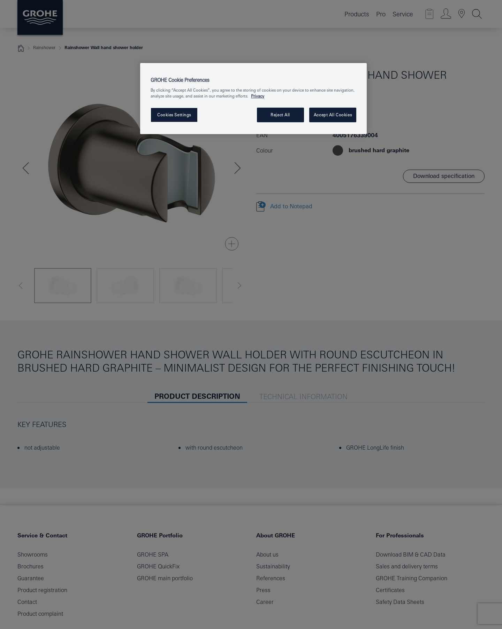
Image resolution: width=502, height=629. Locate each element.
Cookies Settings (174, 114)
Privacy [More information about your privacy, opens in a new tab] (257, 96)
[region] (253, 98)
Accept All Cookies (333, 114)
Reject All (280, 114)
